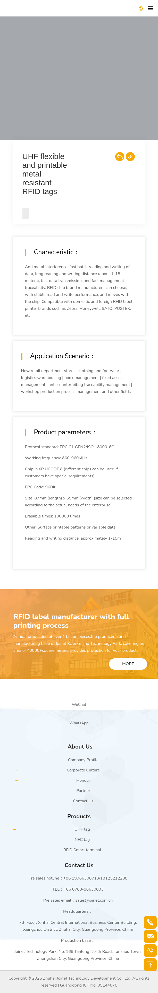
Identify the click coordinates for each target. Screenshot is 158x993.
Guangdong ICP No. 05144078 (88, 985)
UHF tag (82, 829)
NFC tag (82, 839)
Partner (83, 791)
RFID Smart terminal (82, 850)
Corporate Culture (83, 770)
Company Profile (83, 760)
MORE (128, 664)
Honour (83, 780)
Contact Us (83, 801)
